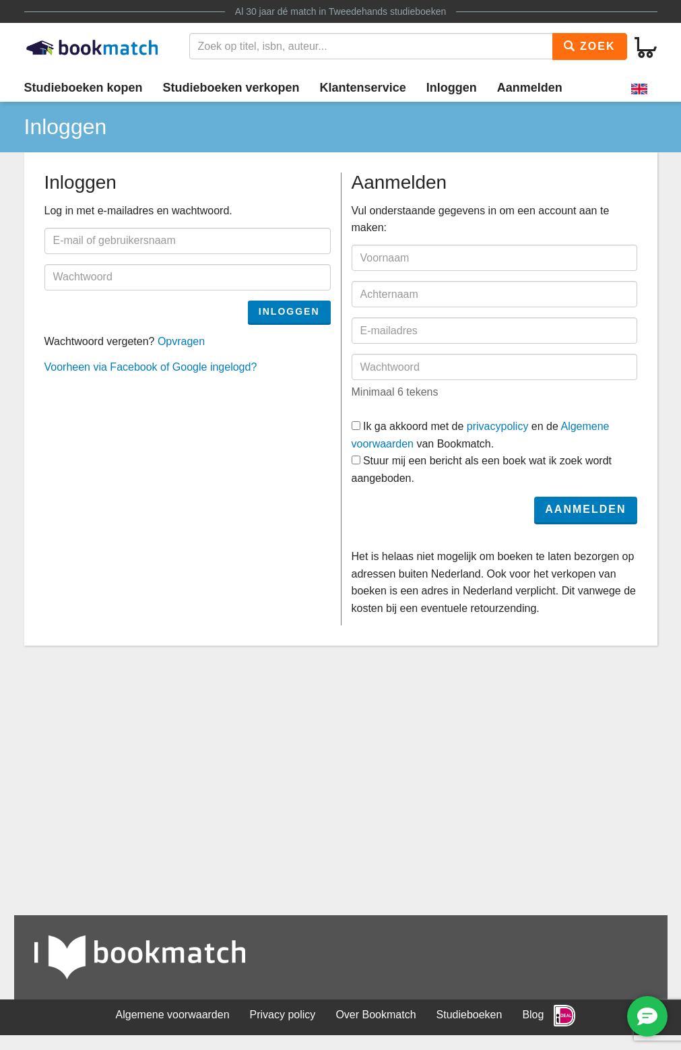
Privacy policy (283, 1014)
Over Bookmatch (375, 1014)
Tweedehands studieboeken (387, 11)
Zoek (590, 46)
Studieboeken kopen (83, 87)
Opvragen (181, 341)
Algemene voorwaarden (173, 1014)
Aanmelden (529, 87)
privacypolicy (498, 426)
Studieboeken (469, 1014)
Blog (533, 1014)
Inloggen (451, 87)
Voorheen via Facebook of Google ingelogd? (150, 367)
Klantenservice (363, 87)
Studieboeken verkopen (231, 87)
